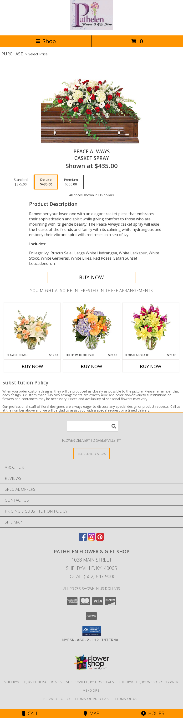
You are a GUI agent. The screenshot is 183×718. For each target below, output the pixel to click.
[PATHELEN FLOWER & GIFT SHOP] (91, 28)
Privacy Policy (57, 699)
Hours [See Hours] (152, 713)
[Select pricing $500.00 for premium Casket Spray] (70, 182)
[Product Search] (92, 426)
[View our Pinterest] (100, 539)
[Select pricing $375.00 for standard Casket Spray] (21, 182)
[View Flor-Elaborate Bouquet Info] (151, 328)
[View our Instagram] (91, 539)
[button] (91, 631)
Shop (46, 41)
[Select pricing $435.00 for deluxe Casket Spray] (46, 182)
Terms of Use (127, 699)
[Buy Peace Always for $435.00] (91, 277)
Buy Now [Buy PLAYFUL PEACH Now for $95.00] (32, 366)
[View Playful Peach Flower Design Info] (32, 328)
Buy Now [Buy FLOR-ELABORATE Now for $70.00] (150, 366)
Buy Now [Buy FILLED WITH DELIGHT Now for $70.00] (91, 366)
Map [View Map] (91, 713)
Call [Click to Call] (30, 713)
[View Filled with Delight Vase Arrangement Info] (92, 328)
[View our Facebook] (83, 539)
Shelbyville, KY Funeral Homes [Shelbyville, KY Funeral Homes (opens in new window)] (33, 682)
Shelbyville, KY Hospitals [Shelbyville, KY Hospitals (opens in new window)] (90, 682)
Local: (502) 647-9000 (91, 576)
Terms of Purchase (93, 699)
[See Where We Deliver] (91, 453)
